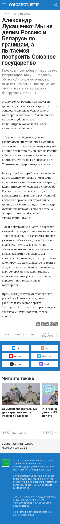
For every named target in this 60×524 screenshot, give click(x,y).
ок (44, 348)
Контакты (18, 444)
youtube (15, 356)
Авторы (29, 444)
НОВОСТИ (7, 14)
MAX (44, 364)
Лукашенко (31, 335)
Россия (6, 335)
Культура (47, 433)
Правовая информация (14, 448)
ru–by (15, 364)
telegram (44, 356)
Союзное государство (47, 335)
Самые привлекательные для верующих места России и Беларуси (19, 412)
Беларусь (18, 335)
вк (15, 348)
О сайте (6, 444)
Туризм (6, 433)
